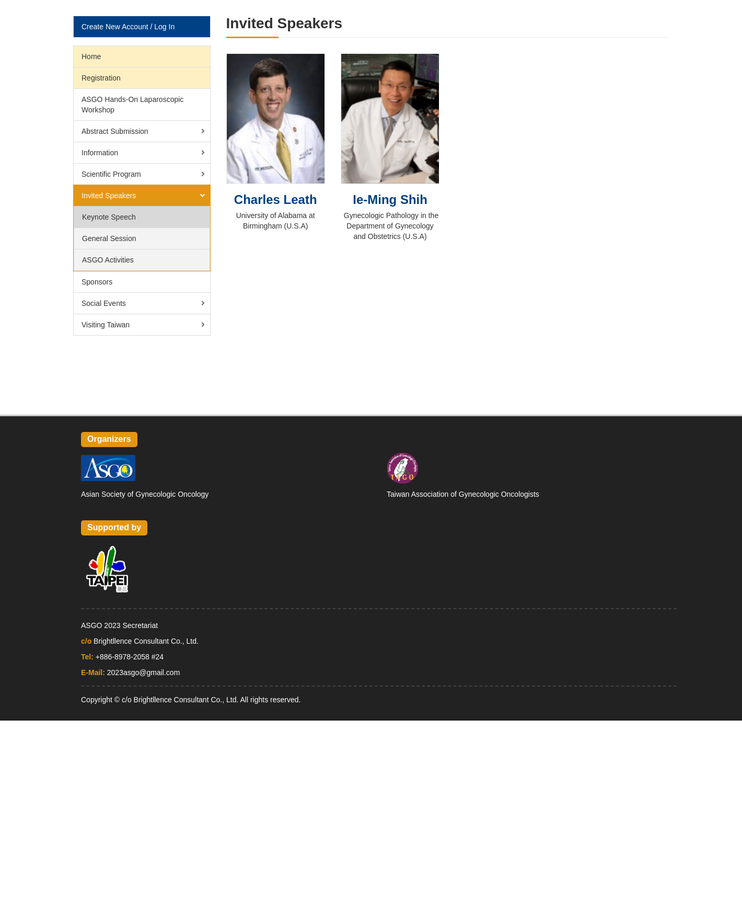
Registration (101, 78)
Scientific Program (111, 174)
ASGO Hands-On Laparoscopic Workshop (132, 104)
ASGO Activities (108, 260)
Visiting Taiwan (106, 325)
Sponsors (97, 282)
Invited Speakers (109, 195)
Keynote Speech (109, 217)
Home (91, 56)
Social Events (104, 303)
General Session (109, 238)
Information (100, 153)
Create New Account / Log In (128, 26)
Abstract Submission (115, 131)
